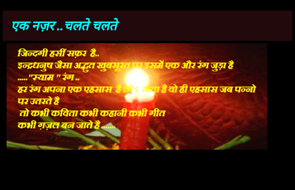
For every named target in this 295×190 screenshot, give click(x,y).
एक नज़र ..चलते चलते (63, 25)
